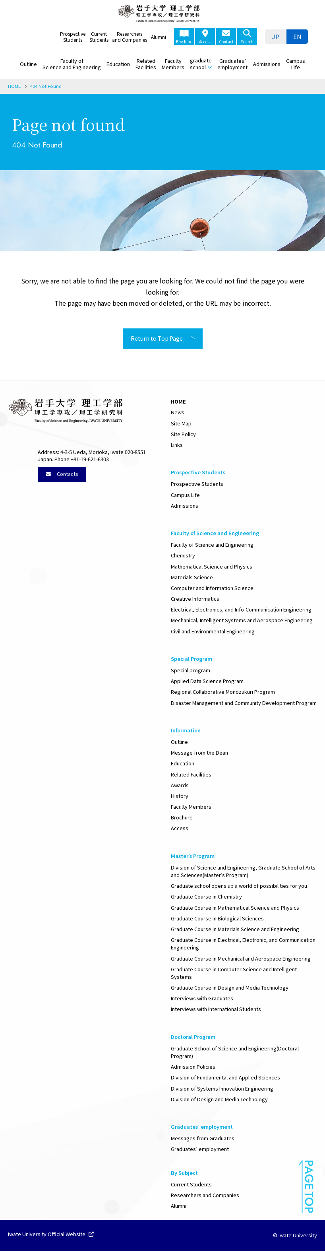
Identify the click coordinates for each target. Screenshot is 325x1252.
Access (205, 37)
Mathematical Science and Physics (211, 567)
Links (177, 446)
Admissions (267, 64)
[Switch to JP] (275, 36)
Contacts (62, 475)
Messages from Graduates (202, 1139)
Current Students (98, 36)
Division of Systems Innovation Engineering (222, 1089)
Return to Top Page (153, 339)
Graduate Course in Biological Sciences (217, 919)
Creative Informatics (195, 600)
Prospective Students (72, 36)
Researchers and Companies (129, 36)
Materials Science (192, 578)
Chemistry (183, 556)
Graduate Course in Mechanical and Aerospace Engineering (241, 959)
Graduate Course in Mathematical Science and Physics (235, 908)
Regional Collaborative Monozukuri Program (223, 693)
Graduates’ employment (232, 64)
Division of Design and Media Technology (219, 1100)
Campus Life (295, 64)
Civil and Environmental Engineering (213, 632)
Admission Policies (193, 1067)
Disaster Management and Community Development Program (244, 704)
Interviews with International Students (216, 1010)
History (179, 797)
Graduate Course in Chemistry (206, 897)
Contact (226, 37)
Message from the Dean (199, 753)
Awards (180, 786)
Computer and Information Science (212, 589)
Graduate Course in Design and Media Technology (229, 988)
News (177, 413)
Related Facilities (145, 64)
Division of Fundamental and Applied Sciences (225, 1078)
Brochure (184, 37)
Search (247, 37)
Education (118, 64)
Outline (28, 64)
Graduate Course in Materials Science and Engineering (235, 930)
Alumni (158, 36)
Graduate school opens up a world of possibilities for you (239, 887)
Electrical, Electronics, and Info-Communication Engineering (241, 610)
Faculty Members (173, 64)
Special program (190, 671)
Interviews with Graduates (202, 999)
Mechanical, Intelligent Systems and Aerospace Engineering (242, 621)
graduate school (201, 63)
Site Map (181, 424)
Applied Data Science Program (207, 682)
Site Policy (183, 435)
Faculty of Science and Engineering (72, 64)
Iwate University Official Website (51, 1235)
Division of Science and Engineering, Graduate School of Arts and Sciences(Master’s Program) (243, 872)
